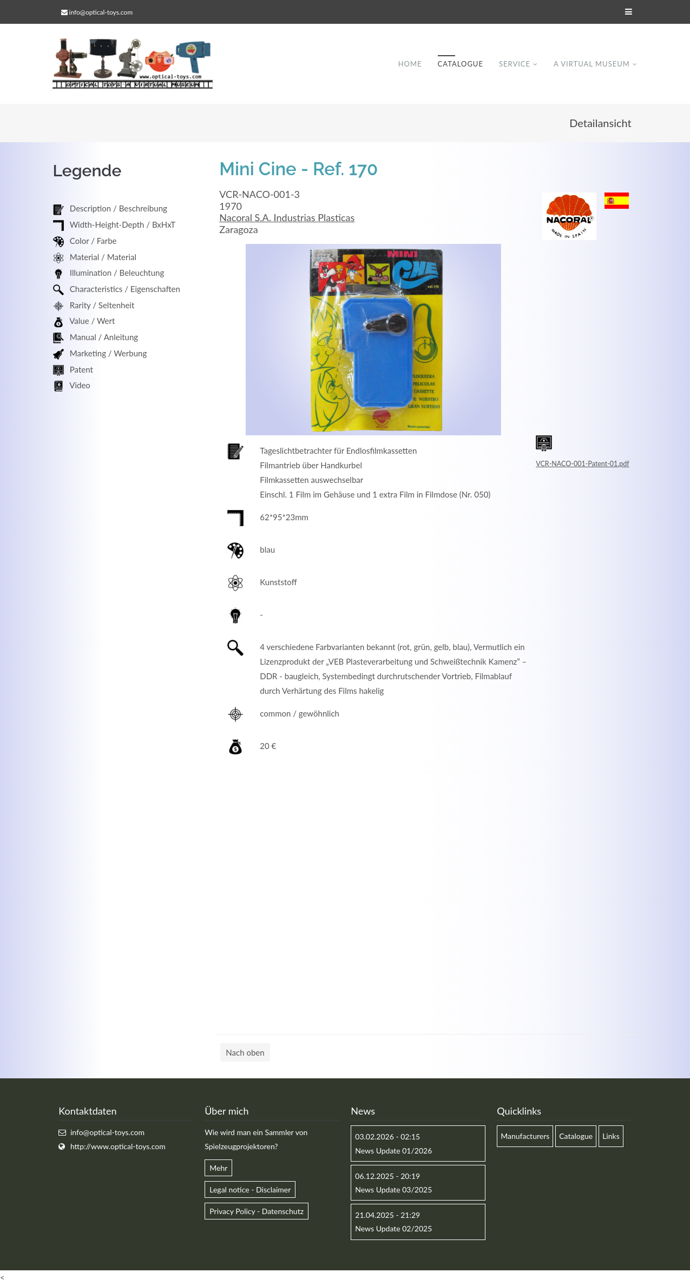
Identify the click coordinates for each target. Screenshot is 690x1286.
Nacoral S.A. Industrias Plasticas (286, 218)
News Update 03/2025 (393, 1190)
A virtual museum (592, 64)
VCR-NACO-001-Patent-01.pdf (582, 465)
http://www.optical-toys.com (118, 1146)
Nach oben (245, 1053)
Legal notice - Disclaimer (250, 1190)
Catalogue (460, 64)
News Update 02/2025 (393, 1229)
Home (410, 64)
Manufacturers (525, 1137)
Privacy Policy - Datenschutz (256, 1212)
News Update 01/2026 (393, 1151)
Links (611, 1137)
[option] (373, 340)
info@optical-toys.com (101, 12)
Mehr (218, 1169)
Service (514, 64)
